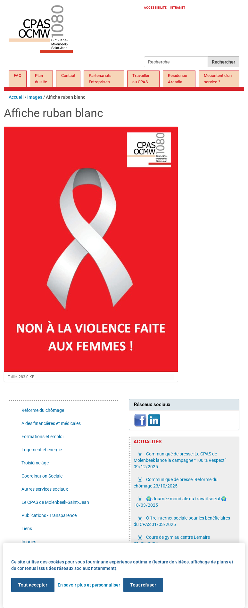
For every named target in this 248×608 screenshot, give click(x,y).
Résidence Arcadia (177, 78)
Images (34, 97)
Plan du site (41, 78)
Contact (68, 75)
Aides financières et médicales (51, 423)
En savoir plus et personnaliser (89, 584)
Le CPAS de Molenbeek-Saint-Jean (55, 502)
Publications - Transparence (49, 515)
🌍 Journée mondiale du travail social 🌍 (180, 502)
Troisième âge (35, 462)
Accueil (16, 97)
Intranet (177, 7)
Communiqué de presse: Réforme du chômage (176, 482)
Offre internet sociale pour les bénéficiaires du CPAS (182, 521)
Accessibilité (155, 7)
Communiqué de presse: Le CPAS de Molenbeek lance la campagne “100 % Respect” (180, 460)
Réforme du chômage (42, 410)
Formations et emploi (42, 436)
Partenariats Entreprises (100, 78)
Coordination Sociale (41, 476)
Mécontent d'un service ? (218, 78)
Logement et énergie (41, 449)
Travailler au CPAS (141, 78)
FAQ (17, 75)
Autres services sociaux (44, 489)
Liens (26, 528)
